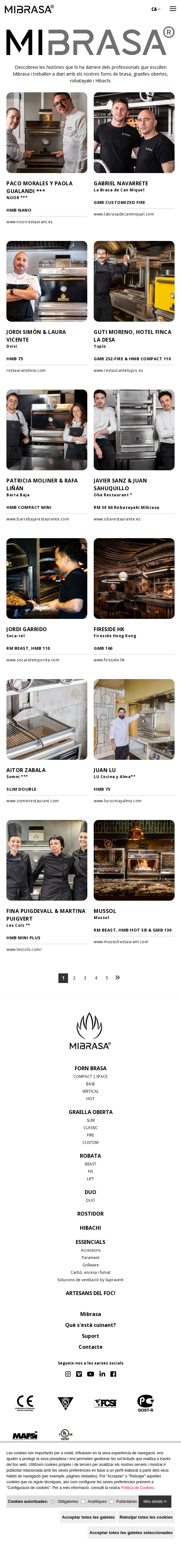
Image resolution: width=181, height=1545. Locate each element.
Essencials (90, 1242)
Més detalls (155, 1501)
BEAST (90, 1164)
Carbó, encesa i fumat (90, 1272)
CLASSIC (90, 1127)
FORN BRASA (91, 1068)
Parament (90, 1257)
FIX (90, 1171)
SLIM (91, 1120)
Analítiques (97, 1501)
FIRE (90, 1135)
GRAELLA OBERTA (91, 1112)
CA (155, 9)
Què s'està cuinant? (90, 1325)
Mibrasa (90, 1314)
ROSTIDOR (90, 1213)
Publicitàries (126, 1501)
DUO (90, 1192)
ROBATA (90, 1155)
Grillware (90, 1265)
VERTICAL (90, 1091)
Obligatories (67, 1501)
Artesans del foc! (91, 1293)
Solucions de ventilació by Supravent (90, 1280)
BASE (90, 1084)
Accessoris (90, 1250)
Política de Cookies (137, 1487)
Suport (90, 1335)
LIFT (90, 1179)
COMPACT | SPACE (90, 1076)
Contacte (91, 1346)
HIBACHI (90, 1227)
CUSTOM (90, 1142)
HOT (90, 1098)
